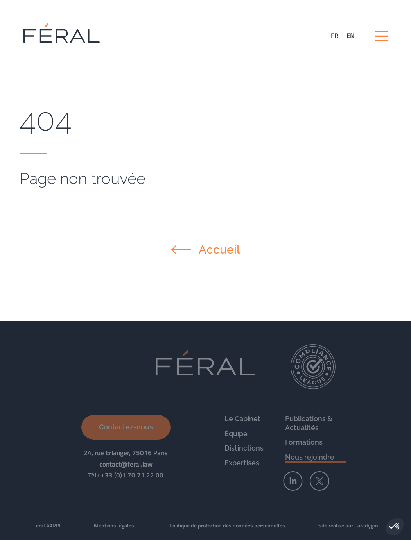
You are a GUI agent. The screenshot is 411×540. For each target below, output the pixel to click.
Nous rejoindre (309, 457)
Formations (304, 442)
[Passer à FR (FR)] (335, 35)
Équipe (236, 433)
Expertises (241, 463)
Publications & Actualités (308, 423)
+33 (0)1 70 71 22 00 (132, 475)
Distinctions (244, 448)
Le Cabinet (242, 419)
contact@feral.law (126, 464)
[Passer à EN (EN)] (351, 35)
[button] (394, 526)
